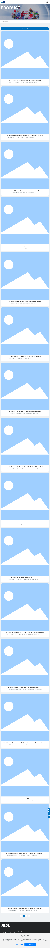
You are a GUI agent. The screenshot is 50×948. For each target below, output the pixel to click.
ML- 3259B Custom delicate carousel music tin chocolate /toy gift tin (23, 687)
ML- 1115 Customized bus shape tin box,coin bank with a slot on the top (25, 80)
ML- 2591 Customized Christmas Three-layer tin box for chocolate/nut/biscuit (25, 522)
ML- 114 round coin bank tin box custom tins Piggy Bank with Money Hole (25, 356)
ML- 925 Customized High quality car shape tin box (20, 577)
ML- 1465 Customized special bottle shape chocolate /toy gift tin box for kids (25, 908)
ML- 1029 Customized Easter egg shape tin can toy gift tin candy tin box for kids (25, 135)
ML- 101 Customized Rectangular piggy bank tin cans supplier (25, 798)
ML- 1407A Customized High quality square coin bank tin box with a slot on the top (25, 632)
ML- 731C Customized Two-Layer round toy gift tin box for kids (25, 246)
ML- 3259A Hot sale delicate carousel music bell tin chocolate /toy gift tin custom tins (25, 853)
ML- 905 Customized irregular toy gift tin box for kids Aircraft (25, 190)
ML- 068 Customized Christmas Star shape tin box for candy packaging (25, 411)
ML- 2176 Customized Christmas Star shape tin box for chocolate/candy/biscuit (25, 466)
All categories (25, 28)
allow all (31, 944)
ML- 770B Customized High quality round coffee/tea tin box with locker (25, 301)
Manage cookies (19, 944)
